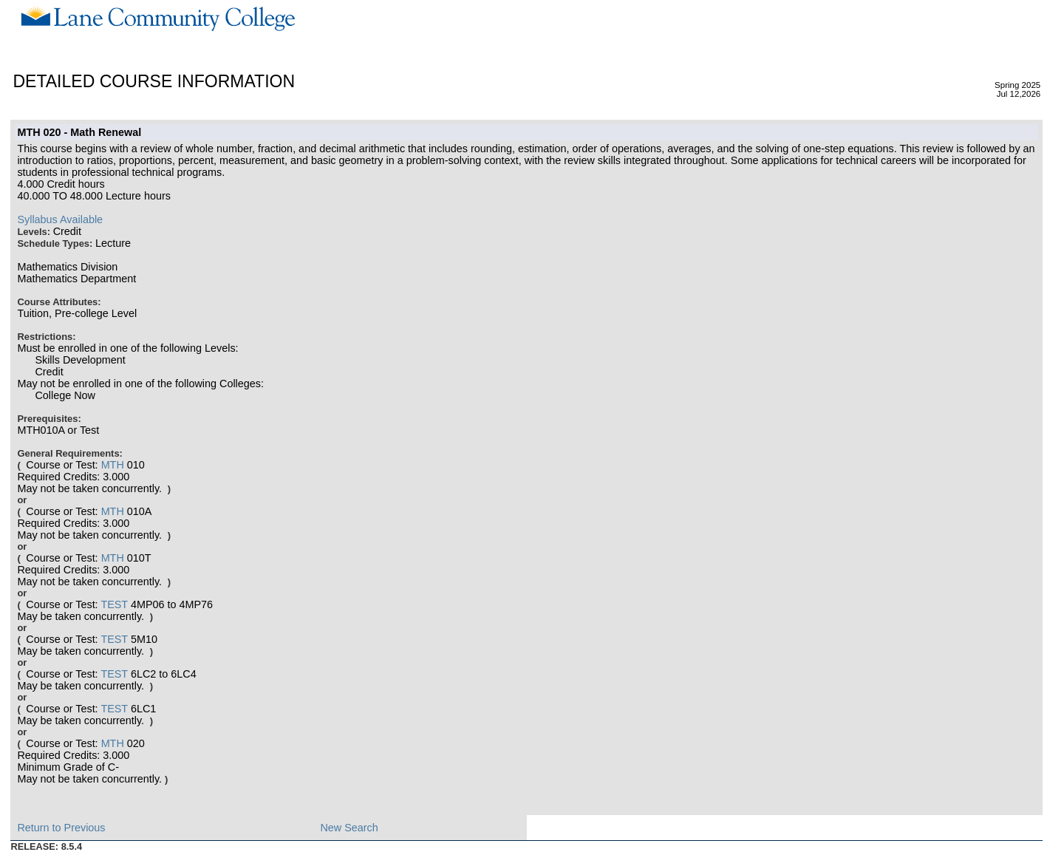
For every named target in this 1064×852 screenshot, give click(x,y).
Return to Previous (61, 828)
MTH (112, 465)
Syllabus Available (60, 219)
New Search (349, 828)
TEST (114, 604)
